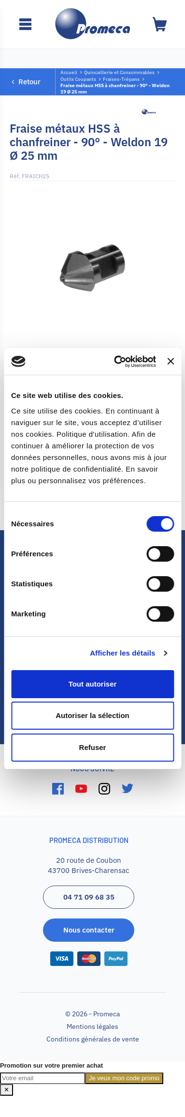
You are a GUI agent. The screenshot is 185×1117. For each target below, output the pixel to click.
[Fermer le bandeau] (170, 361)
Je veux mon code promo (124, 1078)
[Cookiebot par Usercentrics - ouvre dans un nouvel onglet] (117, 361)
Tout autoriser (93, 684)
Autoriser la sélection (92, 715)
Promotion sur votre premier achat (51, 1065)
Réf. (15, 176)
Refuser (92, 747)
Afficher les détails (122, 653)
